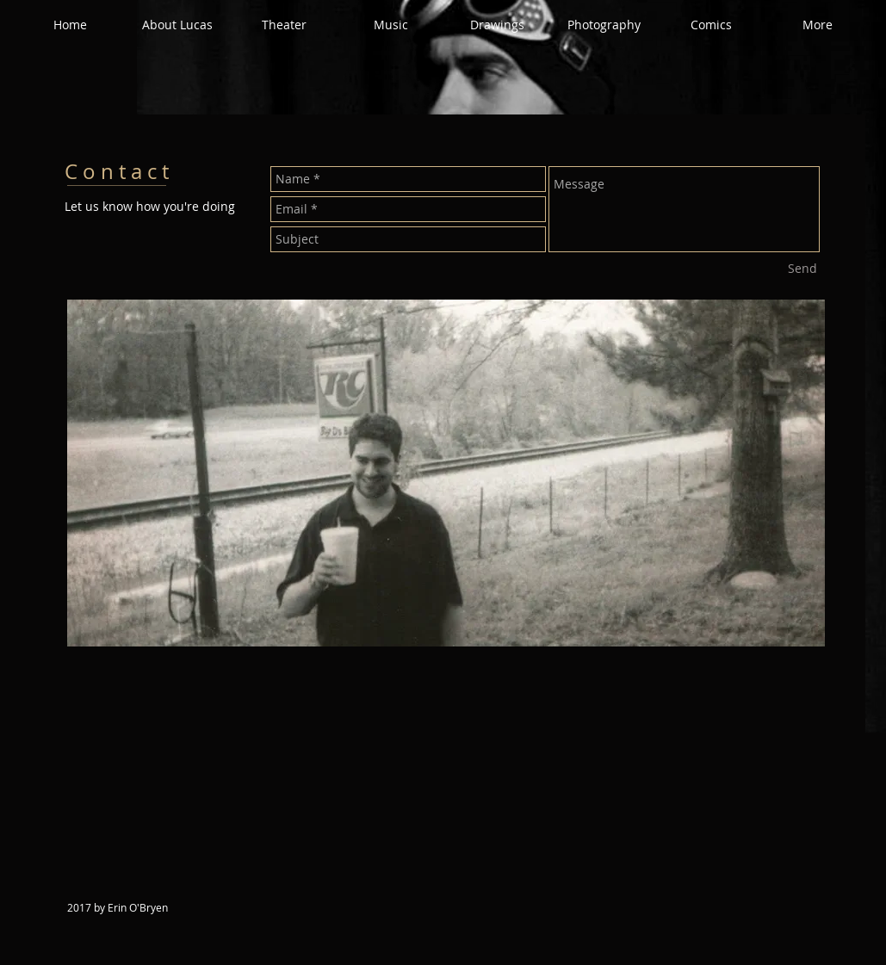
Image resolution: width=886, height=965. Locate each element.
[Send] (802, 269)
